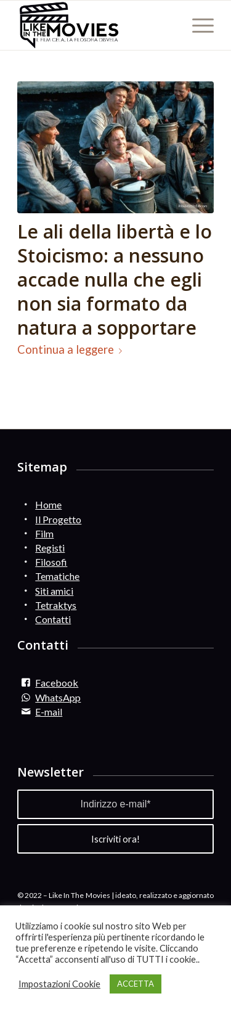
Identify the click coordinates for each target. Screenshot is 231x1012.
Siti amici (54, 591)
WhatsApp (58, 697)
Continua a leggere (72, 349)
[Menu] (197, 25)
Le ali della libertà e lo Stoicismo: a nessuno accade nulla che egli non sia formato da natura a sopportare (114, 279)
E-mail (48, 711)
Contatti (53, 619)
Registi (50, 547)
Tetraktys (55, 605)
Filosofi (51, 562)
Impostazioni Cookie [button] (59, 984)
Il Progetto (58, 519)
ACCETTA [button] (135, 984)
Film (44, 533)
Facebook (56, 682)
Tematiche (57, 576)
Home (48, 504)
